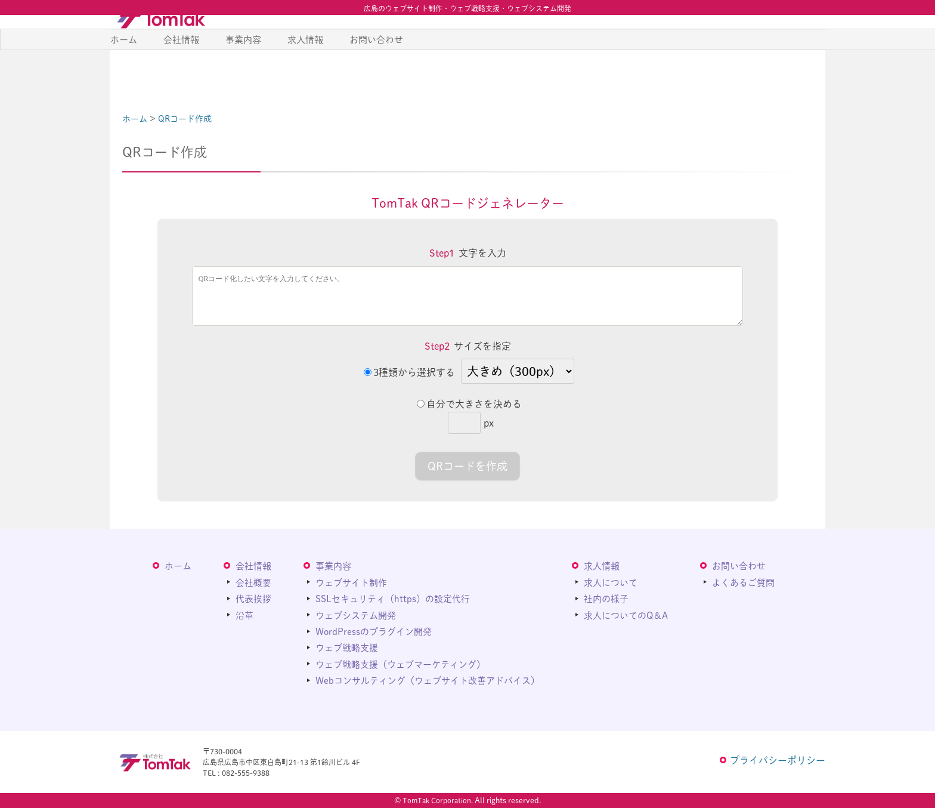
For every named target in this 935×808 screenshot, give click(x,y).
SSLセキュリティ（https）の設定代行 (392, 598)
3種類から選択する (409, 372)
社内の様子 (606, 598)
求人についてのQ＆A (626, 614)
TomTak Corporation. (438, 800)
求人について (610, 581)
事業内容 (243, 70)
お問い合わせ (376, 70)
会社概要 (253, 581)
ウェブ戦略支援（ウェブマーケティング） (400, 663)
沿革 (244, 614)
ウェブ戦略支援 (346, 647)
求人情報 (305, 70)
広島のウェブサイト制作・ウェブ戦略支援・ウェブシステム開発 (467, 8)
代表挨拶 (253, 598)
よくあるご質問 (743, 581)
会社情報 (181, 70)
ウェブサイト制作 (351, 581)
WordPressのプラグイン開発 (373, 631)
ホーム (123, 70)
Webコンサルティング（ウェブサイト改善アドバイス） (427, 680)
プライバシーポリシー (777, 760)
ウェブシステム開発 (355, 614)
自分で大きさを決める (469, 404)
